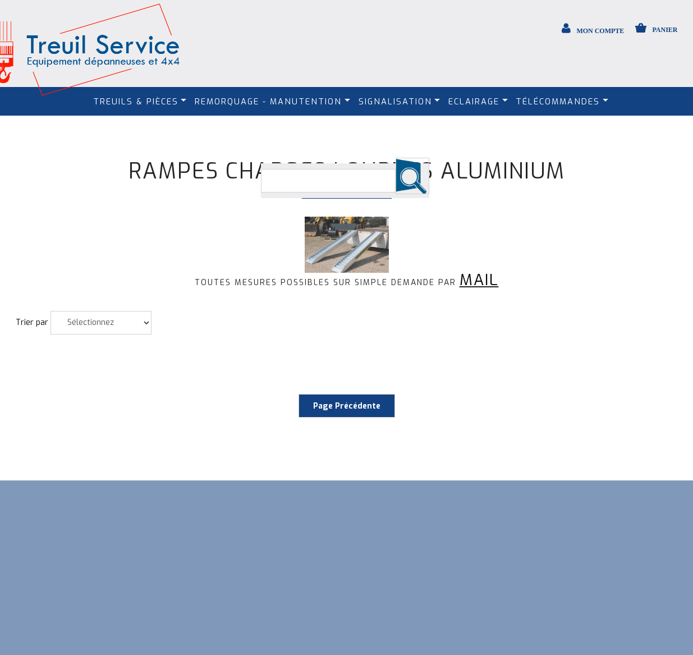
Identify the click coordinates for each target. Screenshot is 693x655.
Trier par (32, 322)
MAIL (479, 280)
